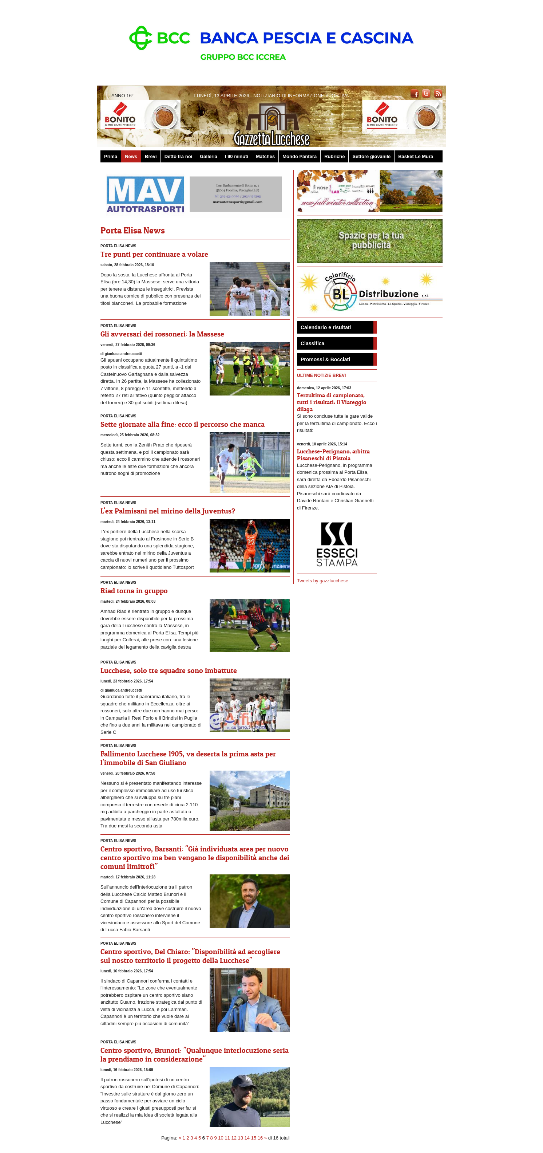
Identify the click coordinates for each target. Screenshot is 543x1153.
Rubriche (334, 156)
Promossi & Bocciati (325, 359)
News (131, 156)
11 (227, 1138)
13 (240, 1138)
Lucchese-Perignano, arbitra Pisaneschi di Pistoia (333, 455)
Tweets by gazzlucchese (322, 580)
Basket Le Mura (415, 156)
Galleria (208, 156)
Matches (265, 156)
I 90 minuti (236, 156)
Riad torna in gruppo (134, 590)
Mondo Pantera (299, 156)
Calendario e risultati (326, 327)
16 (260, 1138)
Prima (110, 156)
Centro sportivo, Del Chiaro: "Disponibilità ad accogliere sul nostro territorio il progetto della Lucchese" (190, 956)
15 (253, 1138)
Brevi (151, 156)
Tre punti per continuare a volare (154, 254)
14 (247, 1138)
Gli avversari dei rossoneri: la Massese (162, 334)
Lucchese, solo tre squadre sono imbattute (168, 670)
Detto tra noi (179, 156)
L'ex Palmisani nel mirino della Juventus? (167, 511)
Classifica (312, 343)
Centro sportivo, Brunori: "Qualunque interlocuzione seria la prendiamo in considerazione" (194, 1054)
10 (220, 1138)
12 (233, 1138)
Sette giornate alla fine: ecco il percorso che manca (182, 424)
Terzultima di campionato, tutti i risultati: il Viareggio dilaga (331, 402)
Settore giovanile (371, 156)
